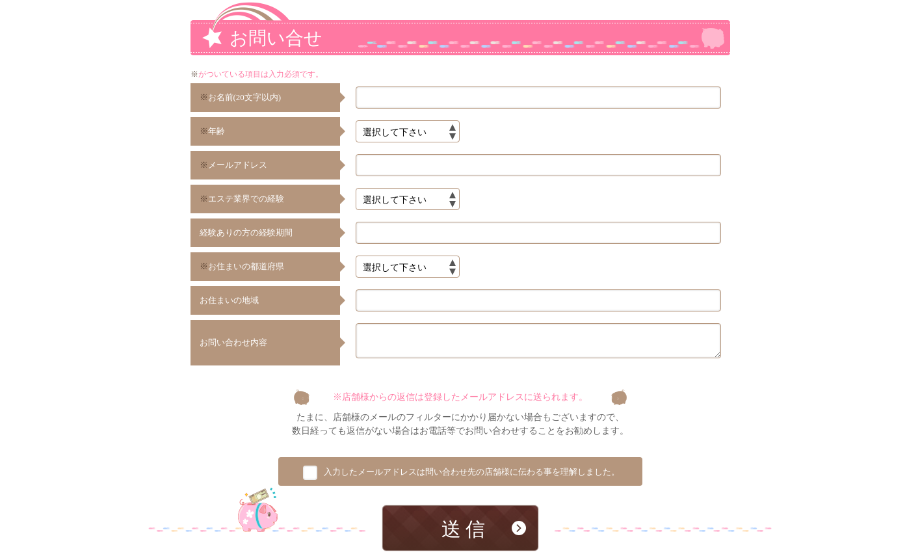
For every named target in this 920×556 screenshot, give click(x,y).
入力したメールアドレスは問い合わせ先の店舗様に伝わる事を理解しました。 (472, 475)
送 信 (463, 533)
